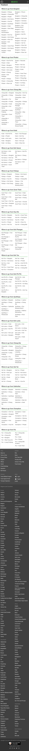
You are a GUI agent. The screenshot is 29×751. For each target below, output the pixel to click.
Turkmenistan (4, 730)
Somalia (17, 723)
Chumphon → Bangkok (8, 414)
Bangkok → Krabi (6, 26)
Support (2, 459)
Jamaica (17, 553)
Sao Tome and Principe (20, 700)
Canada (16, 731)
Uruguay (17, 586)
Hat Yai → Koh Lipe (7, 372)
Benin (16, 612)
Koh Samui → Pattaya (21, 159)
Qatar (2, 632)
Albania (2, 494)
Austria (2, 499)
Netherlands (3, 580)
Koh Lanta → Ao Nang (21, 328)
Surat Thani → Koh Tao (8, 201)
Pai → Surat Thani (20, 445)
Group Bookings (4, 466)
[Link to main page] (14, 2)
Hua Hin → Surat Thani (21, 215)
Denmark (3, 516)
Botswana (17, 614)
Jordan (2, 621)
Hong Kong (3, 664)
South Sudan (18, 683)
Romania (3, 589)
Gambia (16, 641)
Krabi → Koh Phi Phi (7, 133)
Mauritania (17, 717)
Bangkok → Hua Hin (7, 21)
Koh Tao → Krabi (19, 258)
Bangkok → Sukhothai (21, 18)
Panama (17, 568)
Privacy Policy (4, 457)
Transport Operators (5, 481)
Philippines (3, 710)
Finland (2, 523)
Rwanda (17, 674)
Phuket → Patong (6, 72)
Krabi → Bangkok (6, 140)
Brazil (16, 517)
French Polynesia (5, 705)
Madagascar (18, 656)
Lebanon (3, 625)
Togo (16, 687)
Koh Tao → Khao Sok (20, 265)
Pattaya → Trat (19, 181)
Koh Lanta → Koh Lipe (7, 332)
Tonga (2, 732)
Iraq (1, 619)
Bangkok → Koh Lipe (20, 40)
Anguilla (17, 508)
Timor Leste (3, 727)
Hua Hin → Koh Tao (7, 224)
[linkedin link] (14, 748)
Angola (16, 606)
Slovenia (3, 596)
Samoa (16, 494)
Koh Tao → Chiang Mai (21, 268)
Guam (2, 661)
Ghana (16, 639)
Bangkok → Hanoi (20, 32)
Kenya (16, 650)
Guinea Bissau (18, 647)
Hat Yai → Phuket (19, 370)
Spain (2, 521)
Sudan (16, 721)
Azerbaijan (3, 646)
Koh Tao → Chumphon (7, 269)
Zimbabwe (17, 698)
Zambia (16, 696)
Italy (2, 554)
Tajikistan (3, 725)
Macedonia (3, 576)
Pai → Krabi (18, 437)
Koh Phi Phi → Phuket (7, 277)
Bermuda (17, 735)
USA (16, 733)
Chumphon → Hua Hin (7, 424)
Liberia (16, 652)
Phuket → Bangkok (7, 65)
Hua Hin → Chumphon (21, 217)
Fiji (1, 659)
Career (2, 464)
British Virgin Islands (19, 594)
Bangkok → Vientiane (20, 20)
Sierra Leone (18, 678)
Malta (2, 578)
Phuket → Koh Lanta (7, 70)
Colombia (17, 526)
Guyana (16, 546)
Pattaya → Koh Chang (7, 183)
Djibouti (16, 708)
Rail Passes (3, 470)
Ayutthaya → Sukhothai (8, 306)
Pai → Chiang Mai (6, 433)
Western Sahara (18, 630)
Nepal (2, 701)
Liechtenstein (4, 560)
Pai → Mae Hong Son (7, 440)
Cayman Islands (18, 555)
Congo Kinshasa (18, 617)
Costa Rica (17, 528)
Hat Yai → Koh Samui (20, 372)
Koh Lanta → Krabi (6, 324)
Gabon (16, 636)
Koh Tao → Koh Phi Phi (21, 263)
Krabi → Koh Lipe (19, 140)
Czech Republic (4, 512)
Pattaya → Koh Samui (7, 181)
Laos (2, 681)
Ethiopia (17, 634)
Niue (16, 501)
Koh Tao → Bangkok (7, 258)
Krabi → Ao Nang (6, 143)
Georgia (2, 532)
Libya (2, 627)
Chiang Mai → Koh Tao (21, 93)
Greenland (3, 538)
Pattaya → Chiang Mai (21, 179)
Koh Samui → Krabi (7, 162)
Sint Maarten (18, 579)
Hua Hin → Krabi (19, 220)
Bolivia (16, 515)
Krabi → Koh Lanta (6, 138)
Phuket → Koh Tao (20, 64)
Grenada (17, 537)
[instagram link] (18, 748)
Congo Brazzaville (19, 621)
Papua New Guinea (5, 708)
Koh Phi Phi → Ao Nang (21, 283)
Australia (3, 644)
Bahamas (17, 519)
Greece (2, 541)
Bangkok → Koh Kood (21, 47)
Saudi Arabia (4, 634)
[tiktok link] (10, 748)
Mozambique (18, 665)
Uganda (16, 692)
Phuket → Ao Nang (20, 83)
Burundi (16, 610)
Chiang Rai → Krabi (20, 358)
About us (3, 453)
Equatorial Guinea (19, 645)
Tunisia (16, 725)
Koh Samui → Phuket (7, 160)
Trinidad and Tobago (19, 583)
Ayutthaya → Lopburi (20, 300)
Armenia (3, 497)
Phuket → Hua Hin (20, 85)
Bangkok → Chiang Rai (21, 16)
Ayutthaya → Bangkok (7, 300)
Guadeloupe (17, 542)
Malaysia (3, 697)
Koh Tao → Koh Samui (7, 260)
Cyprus (2, 510)
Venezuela (17, 592)
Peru (16, 570)
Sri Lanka (3, 683)
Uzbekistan (3, 736)
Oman (2, 630)
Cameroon (17, 625)
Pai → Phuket (18, 439)
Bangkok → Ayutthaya (7, 23)
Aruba (16, 596)
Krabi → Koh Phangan (21, 133)
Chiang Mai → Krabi (7, 104)
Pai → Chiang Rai (6, 435)
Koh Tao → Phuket (20, 260)
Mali (16, 659)
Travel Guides (18, 464)
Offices (2, 461)
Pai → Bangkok (6, 437)
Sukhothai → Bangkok (7, 389)
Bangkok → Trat (19, 29)
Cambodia (3, 675)
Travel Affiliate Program (6, 476)
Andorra (2, 492)
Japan (2, 670)
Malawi (16, 663)
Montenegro (3, 574)
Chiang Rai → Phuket (7, 359)
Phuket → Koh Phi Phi (7, 60)
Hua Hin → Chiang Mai (21, 224)
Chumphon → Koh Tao (7, 412)
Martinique (17, 561)
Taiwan (2, 734)
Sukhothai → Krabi (20, 402)
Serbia (2, 591)
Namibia (17, 667)
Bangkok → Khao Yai (7, 39)
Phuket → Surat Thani (21, 73)
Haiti (16, 550)
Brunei (2, 650)
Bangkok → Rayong (20, 50)
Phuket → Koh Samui (7, 67)
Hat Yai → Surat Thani (21, 375)
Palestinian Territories (20, 719)
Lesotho (17, 654)
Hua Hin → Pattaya (6, 217)
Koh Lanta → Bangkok (7, 335)
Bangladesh (3, 648)
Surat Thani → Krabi (20, 193)
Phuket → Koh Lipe (20, 67)
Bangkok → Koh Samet (8, 48)
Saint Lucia (17, 557)
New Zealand (4, 703)
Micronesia (17, 497)
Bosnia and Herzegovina (6, 501)
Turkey (2, 604)
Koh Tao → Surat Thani (8, 267)
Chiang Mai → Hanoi (20, 95)
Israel (2, 616)
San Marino (3, 602)
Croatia (2, 543)
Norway (2, 582)
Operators (3, 468)
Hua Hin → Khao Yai (20, 222)
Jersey (2, 556)
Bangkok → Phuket (7, 16)
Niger (16, 670)
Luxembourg (3, 565)
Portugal (3, 587)
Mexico (16, 564)
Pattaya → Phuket (6, 176)
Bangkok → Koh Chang (8, 37)
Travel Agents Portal (5, 478)
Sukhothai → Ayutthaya (8, 396)
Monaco (2, 569)
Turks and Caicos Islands (21, 581)
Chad (16, 685)
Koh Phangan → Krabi (21, 232)
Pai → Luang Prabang (7, 442)
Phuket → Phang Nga (20, 78)
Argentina (17, 511)
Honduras (17, 548)
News (16, 455)
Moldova (3, 571)
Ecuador (17, 535)
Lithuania (3, 563)
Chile (16, 524)
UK (1, 530)
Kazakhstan (3, 679)
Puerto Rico (17, 572)
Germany (3, 514)
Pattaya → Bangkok (7, 174)
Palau (2, 714)
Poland (2, 585)
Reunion (2, 716)
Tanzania (17, 689)
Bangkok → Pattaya (7, 12)
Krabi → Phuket (6, 136)
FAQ (16, 453)
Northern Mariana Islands (6, 692)
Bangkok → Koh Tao (7, 35)
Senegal (17, 681)
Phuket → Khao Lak (7, 83)
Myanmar (3, 686)
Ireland (2, 547)
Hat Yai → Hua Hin (20, 381)
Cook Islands (4, 655)
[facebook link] (12, 748)
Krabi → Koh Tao (19, 136)
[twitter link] (16, 748)
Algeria (16, 710)
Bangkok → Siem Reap (8, 28)
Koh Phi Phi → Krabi (7, 279)
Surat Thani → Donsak (21, 201)
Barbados (17, 513)
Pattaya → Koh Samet (21, 174)
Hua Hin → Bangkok (7, 215)
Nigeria (16, 672)
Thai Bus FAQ (18, 459)
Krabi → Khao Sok (20, 143)
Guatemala (17, 544)
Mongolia (3, 688)
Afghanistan (3, 641)
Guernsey (3, 534)
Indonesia (3, 666)
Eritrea (16, 632)
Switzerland (3, 508)
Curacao (17, 530)
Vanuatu (17, 492)
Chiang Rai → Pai (6, 356)
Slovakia (3, 600)
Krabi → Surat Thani (20, 138)
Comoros (17, 712)
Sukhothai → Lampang (21, 389)
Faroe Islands (4, 525)
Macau (2, 690)
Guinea (16, 643)
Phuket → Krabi (6, 63)
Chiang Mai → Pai (6, 99)
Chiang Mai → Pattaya (21, 101)
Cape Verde (17, 628)
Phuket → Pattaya (6, 78)
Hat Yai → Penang (6, 381)
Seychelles (17, 676)
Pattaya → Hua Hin (6, 179)
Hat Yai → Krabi (6, 375)
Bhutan (2, 653)
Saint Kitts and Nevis (19, 598)
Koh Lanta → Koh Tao (21, 330)
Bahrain (16, 706)
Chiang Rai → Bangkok (8, 350)
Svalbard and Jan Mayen (6, 598)
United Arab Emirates (5, 612)
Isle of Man (3, 549)
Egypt (2, 614)
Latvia (2, 567)
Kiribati (16, 499)
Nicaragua (17, 566)
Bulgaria (2, 505)
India (2, 668)
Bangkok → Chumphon (21, 23)
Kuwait (2, 623)
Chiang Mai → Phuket (7, 101)
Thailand (3, 723)
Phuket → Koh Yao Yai (21, 80)
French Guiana (18, 539)
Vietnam (17, 490)
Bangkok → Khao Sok (21, 45)
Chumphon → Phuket (20, 424)
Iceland (2, 552)
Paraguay (17, 575)
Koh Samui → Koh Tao (7, 157)
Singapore (3, 721)
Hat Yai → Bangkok (7, 370)
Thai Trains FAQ (18, 457)
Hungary (3, 545)
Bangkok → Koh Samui (8, 19)
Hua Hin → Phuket (6, 222)
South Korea (3, 677)
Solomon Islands (4, 719)
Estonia (2, 519)
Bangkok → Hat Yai (20, 43)
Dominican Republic (19, 533)
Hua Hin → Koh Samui (7, 220)
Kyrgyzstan (3, 672)
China (2, 657)
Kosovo (2, 558)
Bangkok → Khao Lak (20, 52)
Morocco (17, 714)
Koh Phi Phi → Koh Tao (21, 281)
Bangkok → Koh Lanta (21, 38)
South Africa (18, 694)
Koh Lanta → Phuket (7, 326)
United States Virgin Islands (21, 600)
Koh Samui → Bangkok (8, 155)
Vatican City (3, 607)
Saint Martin (18, 559)
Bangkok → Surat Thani (8, 46)
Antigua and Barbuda (20, 506)
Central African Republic (20, 619)
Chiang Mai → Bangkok (8, 93)
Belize (16, 522)
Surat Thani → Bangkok (8, 203)
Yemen (2, 636)
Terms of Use (4, 455)
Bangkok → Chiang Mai (8, 14)
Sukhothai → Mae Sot (21, 400)
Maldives (3, 694)
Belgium (2, 503)
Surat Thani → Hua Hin (21, 204)
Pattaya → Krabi (19, 176)
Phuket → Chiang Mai (7, 81)
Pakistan (3, 712)
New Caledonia (4, 699)
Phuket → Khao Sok (20, 76)
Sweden (2, 593)
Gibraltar (3, 536)
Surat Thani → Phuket (21, 195)
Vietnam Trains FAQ (19, 461)
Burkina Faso (18, 608)
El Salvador (17, 577)
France (2, 527)
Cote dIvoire (17, 623)
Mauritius (17, 661)
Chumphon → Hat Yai (20, 416)
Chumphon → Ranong (21, 418)
